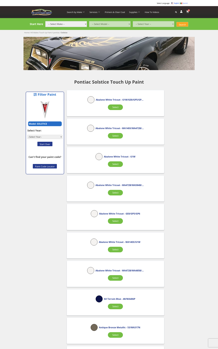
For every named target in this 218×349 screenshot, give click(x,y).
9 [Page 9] (141, 273)
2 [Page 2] (110, 273)
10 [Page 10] (149, 273)
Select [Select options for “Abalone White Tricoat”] (87, 116)
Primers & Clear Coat (115, 12)
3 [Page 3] (117, 273)
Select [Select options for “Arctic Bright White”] (87, 224)
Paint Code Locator (45, 166)
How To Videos (152, 12)
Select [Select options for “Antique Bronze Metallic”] (171, 188)
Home (26, 32)
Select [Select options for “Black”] (171, 222)
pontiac (56, 32)
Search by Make (76, 12)
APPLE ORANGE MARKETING (144, 346)
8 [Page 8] (134, 273)
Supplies (134, 12)
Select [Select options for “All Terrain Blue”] (129, 188)
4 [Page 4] (124, 273)
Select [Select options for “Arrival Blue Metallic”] (129, 224)
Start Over (45, 144)
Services (95, 12)
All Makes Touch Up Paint (41, 32)
